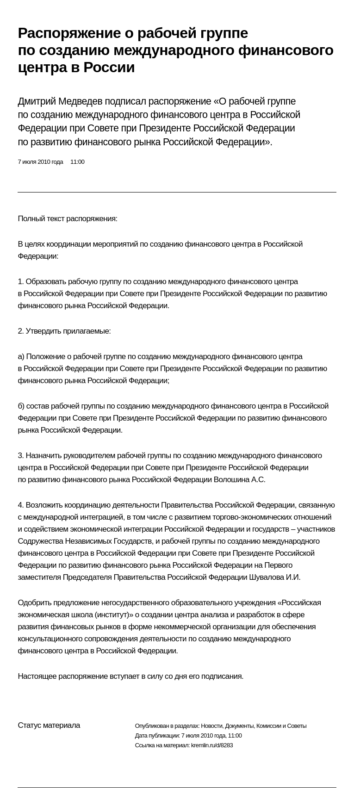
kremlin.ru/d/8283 (212, 745)
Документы (239, 725)
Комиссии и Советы (281, 725)
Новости (211, 725)
